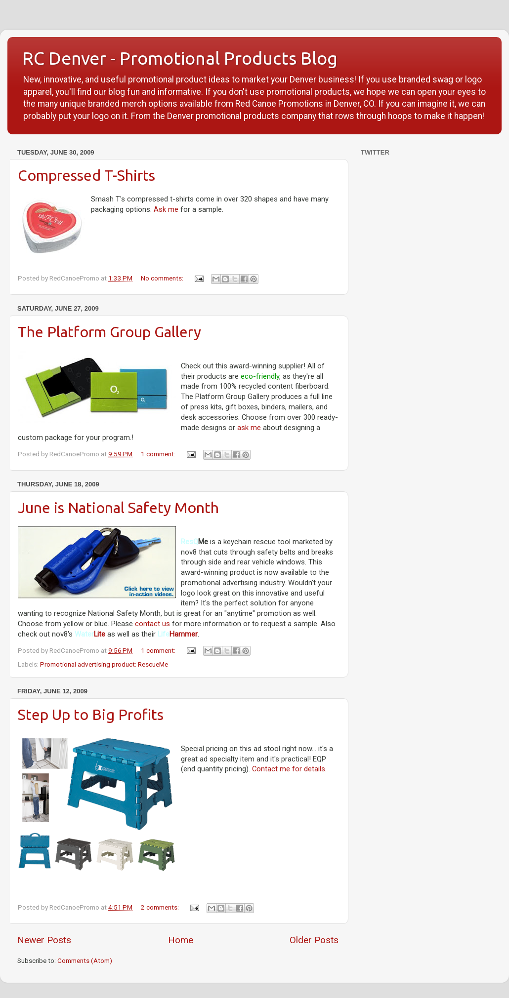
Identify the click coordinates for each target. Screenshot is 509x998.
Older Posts (314, 940)
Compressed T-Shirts (86, 175)
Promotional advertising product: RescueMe (104, 664)
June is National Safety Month (118, 507)
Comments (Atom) (84, 960)
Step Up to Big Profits (91, 714)
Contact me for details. (289, 768)
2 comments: (160, 907)
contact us (152, 623)
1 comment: (159, 454)
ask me (249, 427)
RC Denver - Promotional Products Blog (180, 58)
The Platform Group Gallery (109, 331)
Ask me (166, 209)
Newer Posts (44, 940)
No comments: (163, 278)
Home (180, 940)
